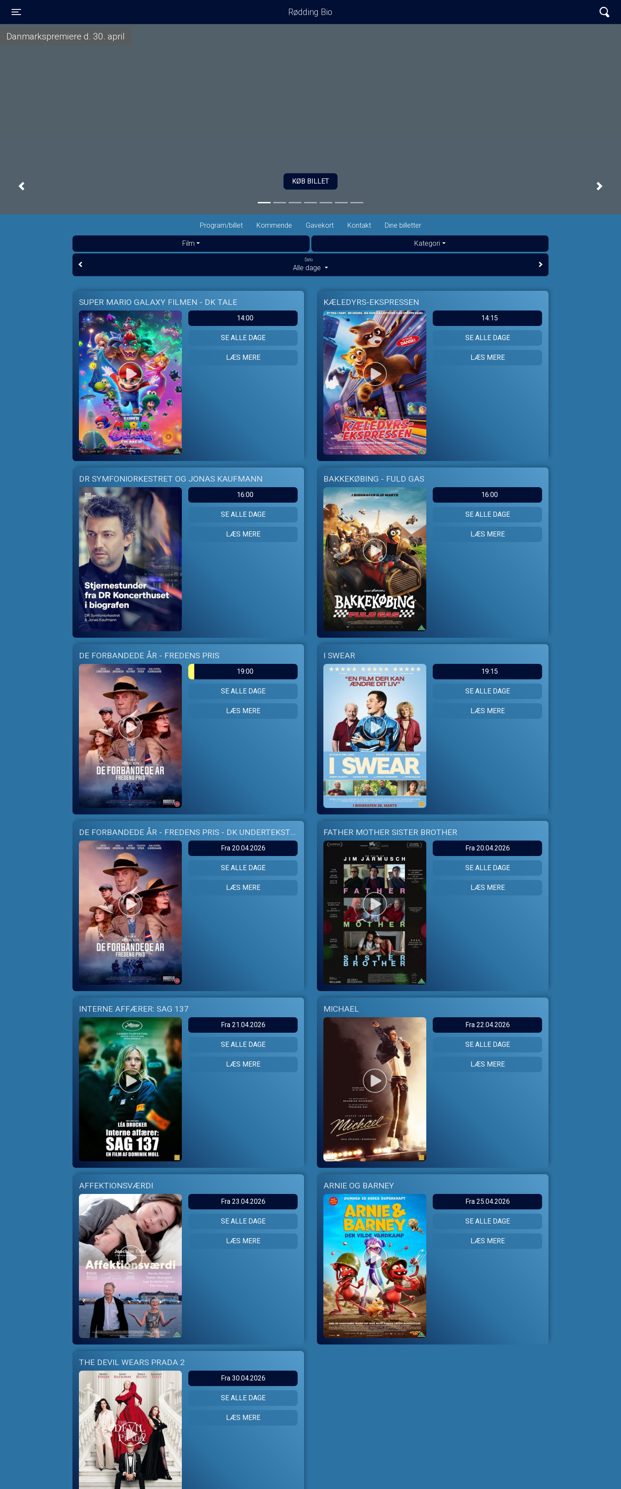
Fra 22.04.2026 (487, 1025)
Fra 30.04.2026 (243, 1378)
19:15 (489, 671)
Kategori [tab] (427, 243)
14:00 (245, 318)
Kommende (274, 225)
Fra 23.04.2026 (243, 1201)
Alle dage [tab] (310, 264)
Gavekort (320, 225)
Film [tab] (188, 243)
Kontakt (359, 225)
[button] (21, 186)
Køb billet (310, 181)
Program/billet (221, 225)
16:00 (245, 495)
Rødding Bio (310, 12)
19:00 (220, 671)
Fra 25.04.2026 (487, 1201)
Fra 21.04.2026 (243, 1025)
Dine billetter (403, 225)
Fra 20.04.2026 (243, 848)
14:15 (489, 318)
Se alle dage (243, 338)
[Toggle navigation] (16, 12)
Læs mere (243, 357)
